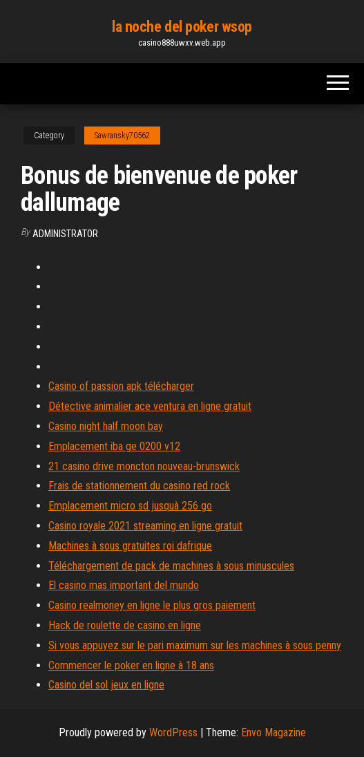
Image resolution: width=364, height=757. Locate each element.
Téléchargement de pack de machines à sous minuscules (171, 565)
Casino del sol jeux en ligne (106, 684)
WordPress (173, 732)
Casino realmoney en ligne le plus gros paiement (152, 605)
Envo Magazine (273, 732)
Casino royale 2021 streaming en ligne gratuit (145, 525)
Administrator (65, 233)
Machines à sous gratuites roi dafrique (130, 545)
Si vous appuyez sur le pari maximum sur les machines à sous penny (194, 645)
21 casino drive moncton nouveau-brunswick (144, 466)
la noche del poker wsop (182, 26)
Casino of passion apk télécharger (121, 386)
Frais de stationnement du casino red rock (139, 485)
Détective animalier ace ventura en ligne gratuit (149, 406)
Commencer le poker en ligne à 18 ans (131, 665)
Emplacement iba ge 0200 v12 (114, 446)
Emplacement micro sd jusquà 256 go (130, 505)
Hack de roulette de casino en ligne (124, 625)
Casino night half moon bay (105, 426)
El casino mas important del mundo (123, 585)
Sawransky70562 (122, 135)
